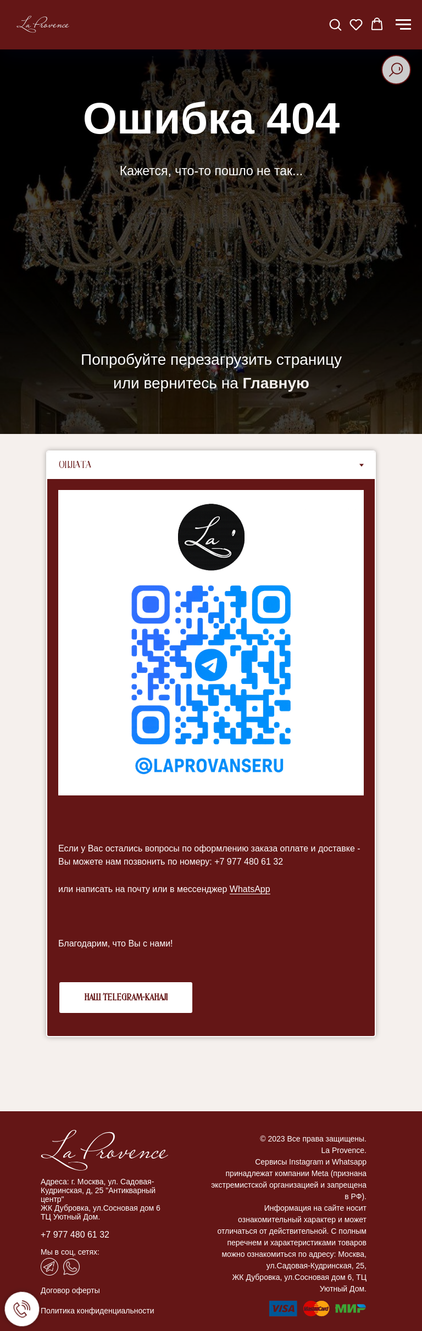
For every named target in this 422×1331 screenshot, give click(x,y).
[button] (335, 24)
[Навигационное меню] (403, 24)
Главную (276, 383)
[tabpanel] (211, 757)
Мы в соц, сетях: (70, 1252)
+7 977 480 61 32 (75, 1234)
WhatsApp (250, 889)
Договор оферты (70, 1290)
